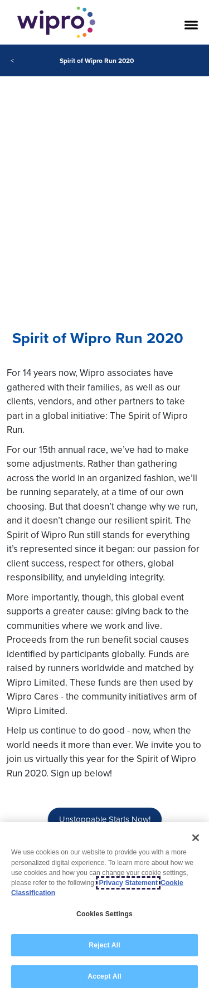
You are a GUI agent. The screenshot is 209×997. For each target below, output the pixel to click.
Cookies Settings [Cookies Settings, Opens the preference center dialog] (104, 914)
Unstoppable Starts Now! (104, 819)
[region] (104, 909)
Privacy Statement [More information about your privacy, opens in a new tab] (128, 883)
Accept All (104, 976)
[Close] (195, 837)
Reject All (104, 945)
